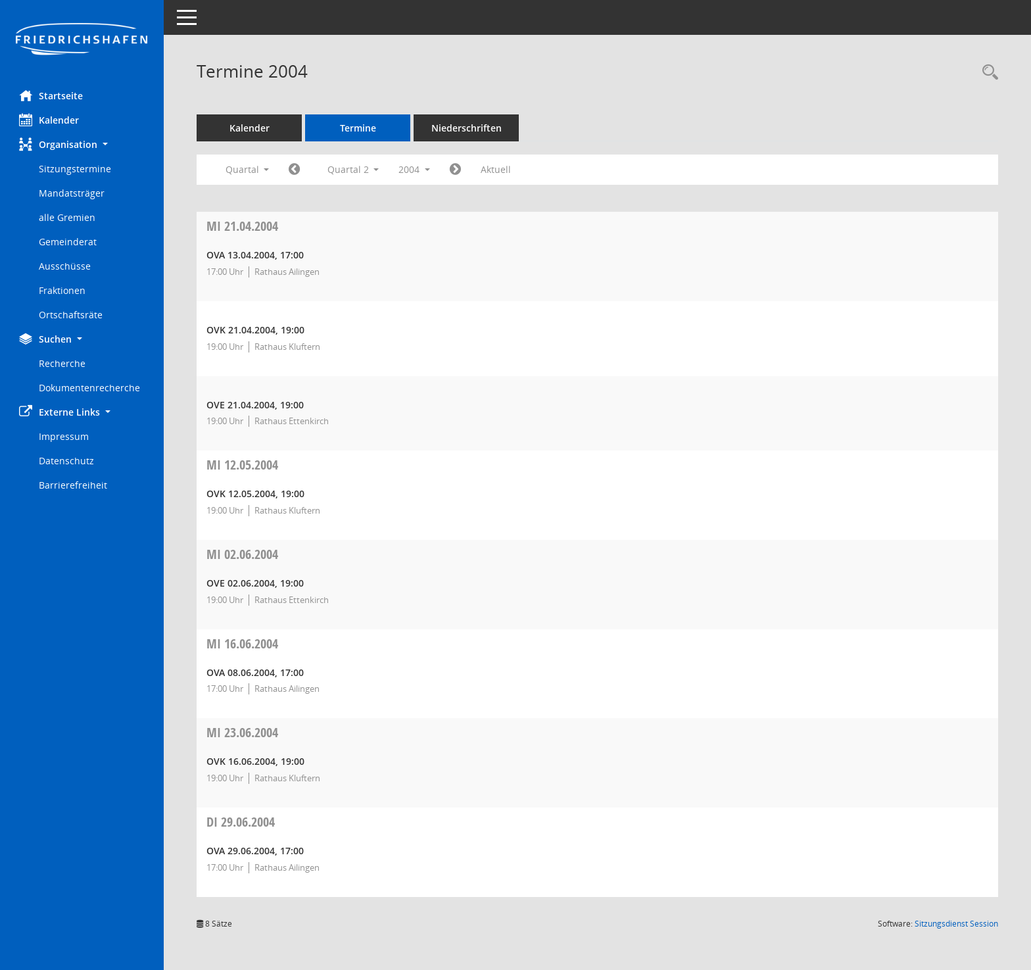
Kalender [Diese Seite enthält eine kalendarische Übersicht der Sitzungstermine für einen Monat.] (50, 119)
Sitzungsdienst (956, 923)
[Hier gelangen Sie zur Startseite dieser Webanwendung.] (82, 40)
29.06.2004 (241, 822)
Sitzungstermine (75, 168)
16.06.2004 (243, 643)
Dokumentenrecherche (90, 387)
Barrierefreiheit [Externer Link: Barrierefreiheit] (73, 485)
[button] (82, 144)
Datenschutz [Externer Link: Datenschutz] (67, 460)
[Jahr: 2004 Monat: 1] (294, 170)
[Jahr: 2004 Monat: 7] (456, 170)
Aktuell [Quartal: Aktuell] (496, 169)
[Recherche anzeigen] (987, 73)
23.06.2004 (243, 732)
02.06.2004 (243, 554)
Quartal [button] (248, 169)
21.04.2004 (243, 226)
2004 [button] (415, 169)
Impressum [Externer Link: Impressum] (64, 436)
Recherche (62, 363)
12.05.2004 (243, 464)
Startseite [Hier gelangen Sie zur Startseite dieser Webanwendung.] (52, 95)
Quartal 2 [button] (353, 169)
